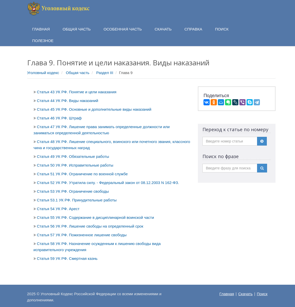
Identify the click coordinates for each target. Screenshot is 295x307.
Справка (193, 29)
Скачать (245, 294)
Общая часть (77, 72)
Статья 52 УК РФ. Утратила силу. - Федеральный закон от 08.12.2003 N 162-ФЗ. (108, 182)
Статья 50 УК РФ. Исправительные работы (75, 165)
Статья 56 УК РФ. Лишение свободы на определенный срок (90, 226)
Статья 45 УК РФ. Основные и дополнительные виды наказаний (94, 109)
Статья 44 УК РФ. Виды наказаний (67, 100)
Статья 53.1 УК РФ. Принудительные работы (77, 200)
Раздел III (104, 72)
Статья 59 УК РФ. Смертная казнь (67, 258)
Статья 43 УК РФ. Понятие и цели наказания (76, 92)
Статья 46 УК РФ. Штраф (59, 118)
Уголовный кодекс (43, 72)
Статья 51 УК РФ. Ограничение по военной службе (82, 174)
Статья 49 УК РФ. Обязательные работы (73, 156)
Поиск (262, 294)
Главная (226, 294)
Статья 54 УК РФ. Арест (58, 209)
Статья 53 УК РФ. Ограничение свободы (73, 191)
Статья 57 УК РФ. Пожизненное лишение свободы (82, 235)
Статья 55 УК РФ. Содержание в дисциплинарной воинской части (95, 217)
